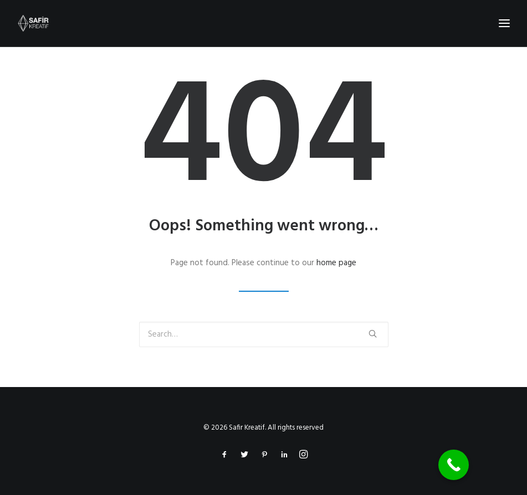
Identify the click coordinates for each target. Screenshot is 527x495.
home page (336, 263)
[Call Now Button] (453, 465)
